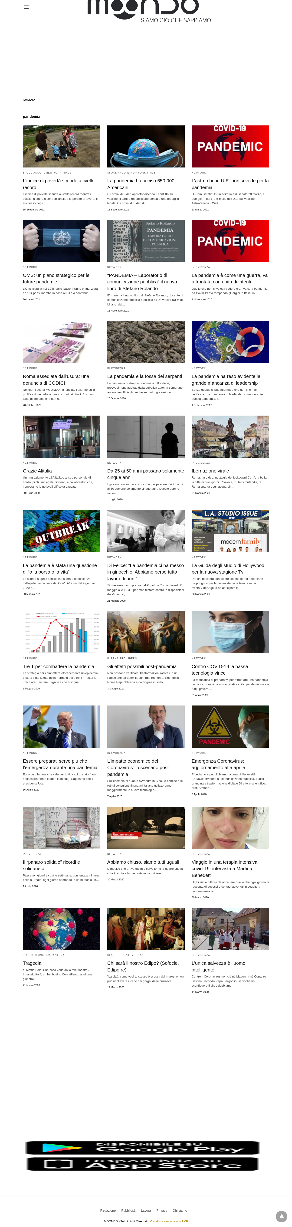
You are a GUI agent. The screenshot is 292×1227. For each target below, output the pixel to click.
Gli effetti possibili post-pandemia (141, 664)
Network (199, 172)
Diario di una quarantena (44, 952)
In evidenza (201, 267)
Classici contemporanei (127, 952)
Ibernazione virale (210, 469)
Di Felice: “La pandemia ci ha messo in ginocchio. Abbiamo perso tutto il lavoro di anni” (144, 570)
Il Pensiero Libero (122, 657)
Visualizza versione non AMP (169, 1214)
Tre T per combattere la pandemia (58, 664)
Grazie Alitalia (37, 469)
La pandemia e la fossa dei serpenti (144, 375)
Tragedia (32, 960)
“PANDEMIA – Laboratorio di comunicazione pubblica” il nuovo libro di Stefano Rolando (141, 281)
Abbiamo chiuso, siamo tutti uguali (142, 859)
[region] (146, 51)
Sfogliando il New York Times (47, 172)
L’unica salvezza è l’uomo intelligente (230, 960)
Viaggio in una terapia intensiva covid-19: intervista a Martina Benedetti (224, 866)
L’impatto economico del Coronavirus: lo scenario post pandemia (137, 766)
